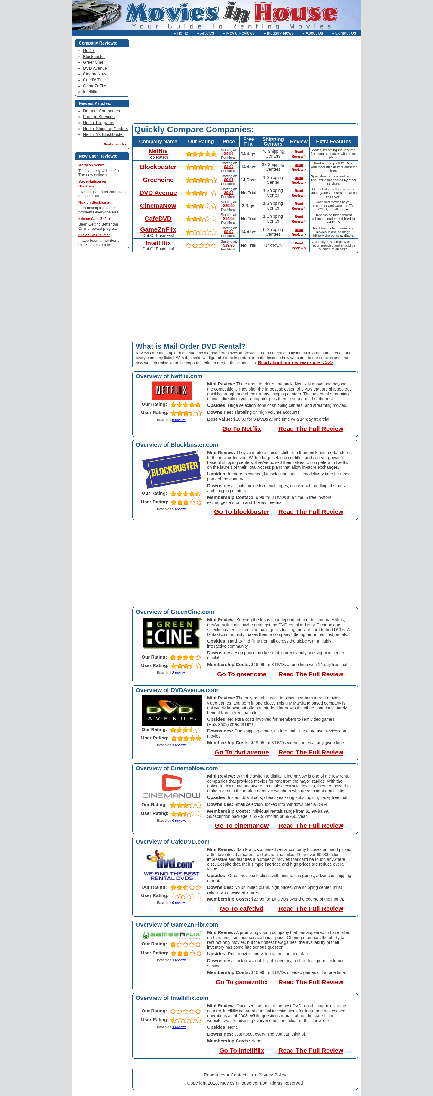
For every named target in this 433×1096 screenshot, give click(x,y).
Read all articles (115, 144)
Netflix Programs (98, 122)
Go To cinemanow (242, 825)
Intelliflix (158, 242)
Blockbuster (158, 166)
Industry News (278, 33)
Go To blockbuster (241, 511)
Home (181, 33)
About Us (312, 33)
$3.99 (229, 167)
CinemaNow (158, 205)
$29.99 (229, 206)
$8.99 (229, 232)
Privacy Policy (272, 1074)
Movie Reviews (239, 33)
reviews (179, 420)
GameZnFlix (158, 229)
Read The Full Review (310, 428)
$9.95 (229, 180)
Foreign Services (99, 116)
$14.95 (229, 218)
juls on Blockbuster (94, 235)
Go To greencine (241, 674)
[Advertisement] (245, 81)
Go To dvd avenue (242, 752)
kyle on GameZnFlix (94, 218)
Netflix (158, 151)
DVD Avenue (158, 192)
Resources (215, 1074)
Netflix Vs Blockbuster (103, 134)
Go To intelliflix (241, 1050)
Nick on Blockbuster (94, 202)
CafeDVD (158, 218)
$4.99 (229, 154)
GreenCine (93, 62)
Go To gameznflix (242, 981)
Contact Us (344, 33)
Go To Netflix (241, 428)
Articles (205, 33)
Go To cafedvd (241, 908)
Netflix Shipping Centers (105, 128)
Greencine (158, 179)
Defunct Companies (101, 111)
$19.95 (229, 245)
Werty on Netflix (91, 165)
